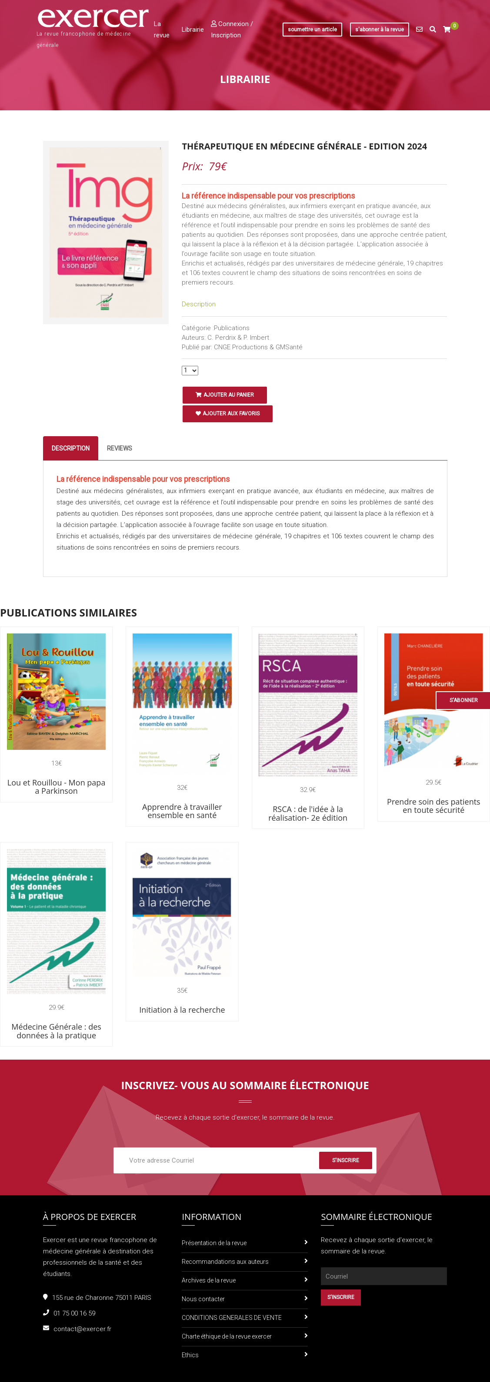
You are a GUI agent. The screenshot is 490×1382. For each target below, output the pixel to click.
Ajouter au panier (225, 395)
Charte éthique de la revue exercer (227, 1336)
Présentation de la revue (214, 1242)
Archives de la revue (209, 1280)
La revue (162, 29)
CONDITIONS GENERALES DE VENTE (232, 1317)
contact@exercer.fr (82, 1329)
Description (199, 304)
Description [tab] (71, 448)
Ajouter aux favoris (228, 414)
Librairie (193, 29)
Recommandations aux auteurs (225, 1261)
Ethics (190, 1355)
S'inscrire (345, 1160)
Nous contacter (203, 1299)
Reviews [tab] (119, 448)
